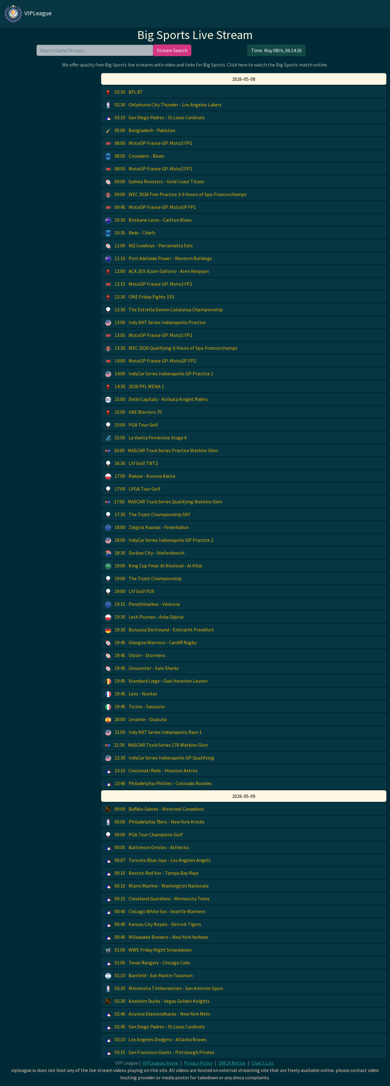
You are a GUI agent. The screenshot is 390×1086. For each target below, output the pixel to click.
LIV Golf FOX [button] (129, 591)
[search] (94, 50)
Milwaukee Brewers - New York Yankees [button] (156, 937)
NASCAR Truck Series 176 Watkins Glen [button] (156, 745)
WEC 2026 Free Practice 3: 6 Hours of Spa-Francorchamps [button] (175, 194)
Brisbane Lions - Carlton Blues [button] (148, 220)
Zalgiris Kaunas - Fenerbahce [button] (147, 527)
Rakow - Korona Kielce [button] (140, 476)
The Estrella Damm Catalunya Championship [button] (164, 309)
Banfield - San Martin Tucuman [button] (149, 975)
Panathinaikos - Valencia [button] (142, 604)
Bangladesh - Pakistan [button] (140, 130)
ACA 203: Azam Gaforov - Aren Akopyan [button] (157, 271)
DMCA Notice (232, 1063)
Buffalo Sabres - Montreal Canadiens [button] (154, 809)
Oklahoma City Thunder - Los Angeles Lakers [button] (163, 105)
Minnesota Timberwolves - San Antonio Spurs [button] (164, 988)
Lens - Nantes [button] (131, 694)
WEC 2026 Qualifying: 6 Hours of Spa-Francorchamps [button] (171, 348)
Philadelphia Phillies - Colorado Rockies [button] (158, 783)
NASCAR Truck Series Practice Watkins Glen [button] (161, 450)
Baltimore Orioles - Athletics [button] (147, 847)
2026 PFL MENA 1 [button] (134, 386)
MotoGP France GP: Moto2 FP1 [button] (148, 169)
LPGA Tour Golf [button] (133, 489)
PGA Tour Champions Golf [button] (144, 834)
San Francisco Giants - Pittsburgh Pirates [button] (159, 1052)
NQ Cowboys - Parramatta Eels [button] (149, 245)
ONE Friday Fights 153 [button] (139, 297)
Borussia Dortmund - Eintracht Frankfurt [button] (159, 630)
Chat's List (262, 1063)
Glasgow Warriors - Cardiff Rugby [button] (151, 642)
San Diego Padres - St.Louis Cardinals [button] (155, 117)
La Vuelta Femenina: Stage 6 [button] (146, 437)
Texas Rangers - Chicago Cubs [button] (147, 962)
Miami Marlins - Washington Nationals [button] (157, 886)
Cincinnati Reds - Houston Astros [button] (151, 770)
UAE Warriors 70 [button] (133, 412)
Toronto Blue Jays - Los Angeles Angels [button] (158, 860)
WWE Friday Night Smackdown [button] (148, 950)
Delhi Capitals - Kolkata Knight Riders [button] (156, 399)
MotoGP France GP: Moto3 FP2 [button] (148, 284)
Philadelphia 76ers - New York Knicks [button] (154, 822)
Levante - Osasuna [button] (136, 719)
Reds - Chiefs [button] (130, 233)
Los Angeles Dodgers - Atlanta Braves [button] (156, 1039)
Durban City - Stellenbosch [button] (144, 553)
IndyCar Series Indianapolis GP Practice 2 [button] (159, 540)
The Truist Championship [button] (143, 578)
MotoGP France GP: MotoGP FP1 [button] (150, 207)
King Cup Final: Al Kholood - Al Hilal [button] (153, 566)
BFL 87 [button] (123, 92)
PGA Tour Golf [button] (131, 425)
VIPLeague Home (160, 1063)
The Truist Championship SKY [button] (147, 514)
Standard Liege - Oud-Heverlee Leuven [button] (156, 681)
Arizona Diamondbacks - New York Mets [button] (157, 1014)
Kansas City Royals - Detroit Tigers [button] (153, 924)
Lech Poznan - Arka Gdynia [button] (144, 617)
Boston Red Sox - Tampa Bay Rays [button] (152, 873)
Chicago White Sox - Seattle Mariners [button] (155, 911)
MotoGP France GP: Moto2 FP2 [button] (148, 335)
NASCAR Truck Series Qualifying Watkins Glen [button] (163, 501)
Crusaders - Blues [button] (134, 156)
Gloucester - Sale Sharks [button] (142, 668)
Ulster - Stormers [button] (135, 655)
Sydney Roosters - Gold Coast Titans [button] (154, 181)
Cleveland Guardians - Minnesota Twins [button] (157, 898)
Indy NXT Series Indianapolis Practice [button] (155, 322)
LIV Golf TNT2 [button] (131, 463)
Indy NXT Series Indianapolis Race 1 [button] (153, 732)
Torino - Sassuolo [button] (135, 706)
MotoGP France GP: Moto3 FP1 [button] (148, 143)
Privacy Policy (198, 1063)
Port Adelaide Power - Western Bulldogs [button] (158, 258)
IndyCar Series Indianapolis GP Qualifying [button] (159, 758)
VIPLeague (27, 13)
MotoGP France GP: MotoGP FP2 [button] (150, 361)
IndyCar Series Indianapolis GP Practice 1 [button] (159, 373)
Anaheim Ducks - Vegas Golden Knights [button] (157, 1001)
